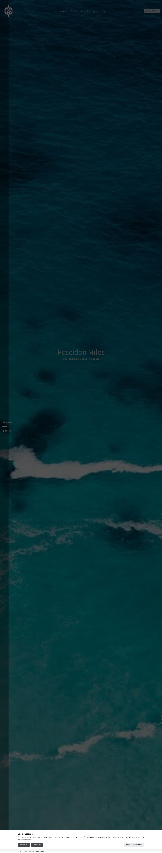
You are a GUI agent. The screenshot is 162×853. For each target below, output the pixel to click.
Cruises (96, 11)
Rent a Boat (86, 11)
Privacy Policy (22, 851)
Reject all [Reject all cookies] (37, 845)
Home (55, 11)
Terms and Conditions (36, 851)
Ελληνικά (7, 460)
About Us (64, 11)
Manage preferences (134, 845)
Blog (104, 11)
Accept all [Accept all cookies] (24, 845)
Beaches (74, 11)
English (7, 468)
